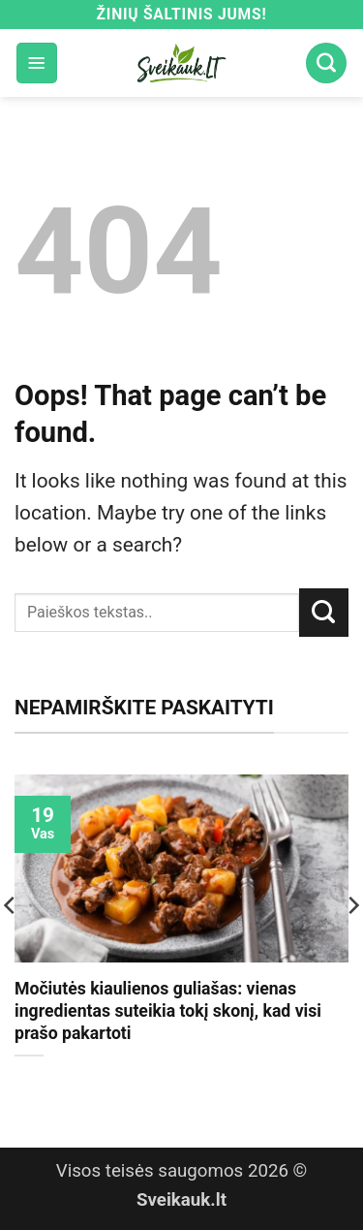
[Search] (326, 63)
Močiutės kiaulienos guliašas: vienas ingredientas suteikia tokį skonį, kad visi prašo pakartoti (168, 1011)
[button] (36, 63)
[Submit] (323, 612)
